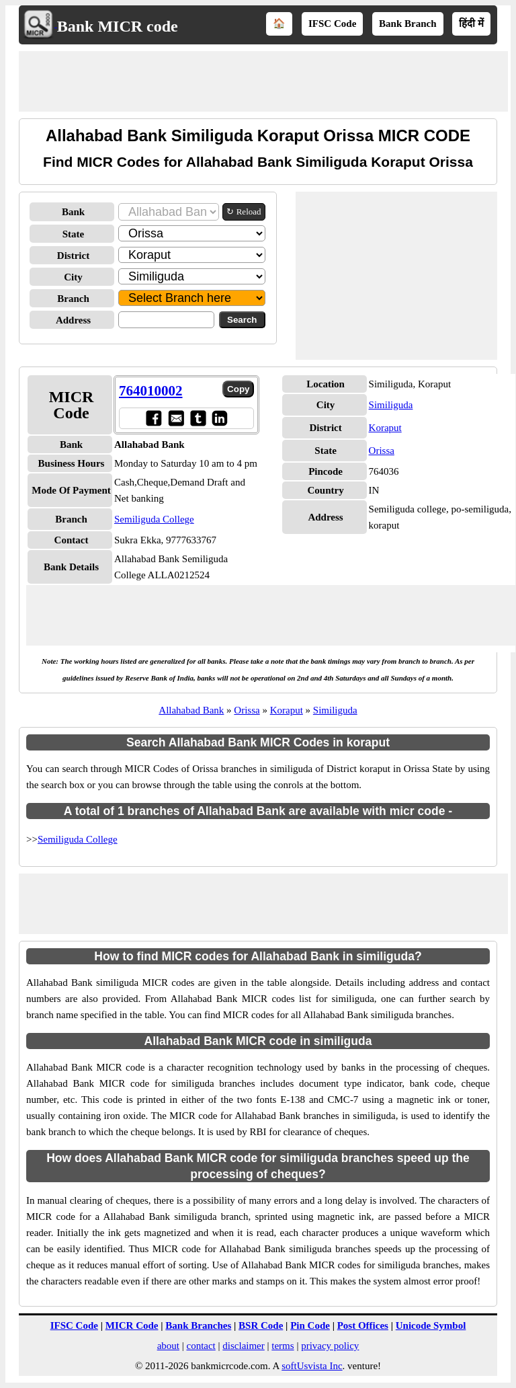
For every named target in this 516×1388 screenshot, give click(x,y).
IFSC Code (332, 23)
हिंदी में (471, 23)
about (168, 1345)
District (73, 255)
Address (73, 320)
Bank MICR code (117, 26)
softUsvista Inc (312, 1365)
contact (200, 1345)
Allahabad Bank (191, 710)
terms (282, 1345)
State (73, 234)
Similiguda (391, 404)
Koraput (385, 427)
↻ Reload (243, 211)
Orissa (381, 450)
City (73, 277)
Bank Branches (198, 1325)
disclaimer (243, 1345)
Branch (73, 298)
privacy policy (330, 1345)
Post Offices (362, 1325)
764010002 (151, 391)
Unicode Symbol (431, 1325)
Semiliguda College (154, 519)
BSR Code (261, 1325)
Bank (73, 211)
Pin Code (310, 1325)
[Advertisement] (263, 81)
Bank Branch (407, 23)
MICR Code (132, 1325)
